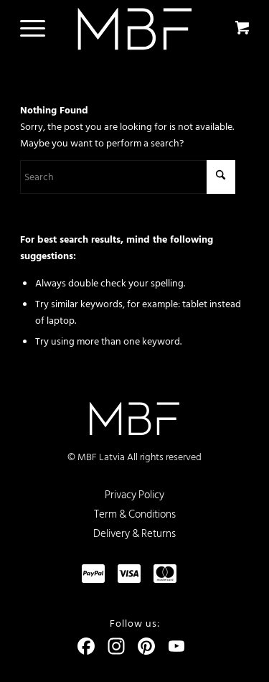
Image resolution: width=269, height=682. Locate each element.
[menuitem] (30, 28)
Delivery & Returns (134, 534)
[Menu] (25, 28)
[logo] (134, 29)
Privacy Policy (134, 495)
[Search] (127, 177)
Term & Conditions (135, 514)
